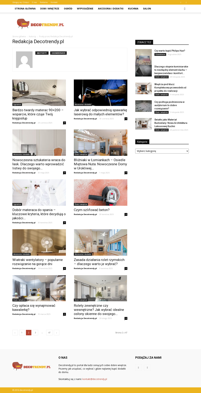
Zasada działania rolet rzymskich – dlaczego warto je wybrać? (99, 262)
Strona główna (25, 8)
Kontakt (54, 2)
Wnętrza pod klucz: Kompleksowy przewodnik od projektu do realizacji (170, 87)
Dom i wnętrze (49, 8)
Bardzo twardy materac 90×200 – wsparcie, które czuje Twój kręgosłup (38, 114)
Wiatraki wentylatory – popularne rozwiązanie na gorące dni (37, 262)
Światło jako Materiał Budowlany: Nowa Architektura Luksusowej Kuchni (170, 123)
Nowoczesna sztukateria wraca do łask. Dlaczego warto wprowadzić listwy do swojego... (38, 164)
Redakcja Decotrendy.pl (24, 122)
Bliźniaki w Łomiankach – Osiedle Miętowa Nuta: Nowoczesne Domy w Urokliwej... (100, 164)
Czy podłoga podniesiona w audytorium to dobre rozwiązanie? (169, 105)
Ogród (68, 8)
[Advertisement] (129, 24)
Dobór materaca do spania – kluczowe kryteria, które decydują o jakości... (39, 214)
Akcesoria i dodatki (110, 8)
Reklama (44, 2)
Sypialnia (17, 104)
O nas (34, 2)
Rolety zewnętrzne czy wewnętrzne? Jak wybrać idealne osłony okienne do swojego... (99, 310)
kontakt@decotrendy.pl (94, 379)
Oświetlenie (160, 54)
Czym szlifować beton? (92, 210)
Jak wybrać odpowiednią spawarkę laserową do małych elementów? (100, 112)
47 (49, 332)
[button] (185, 9)
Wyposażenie (85, 8)
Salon (147, 8)
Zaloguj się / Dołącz (20, 2)
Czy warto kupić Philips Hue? (169, 50)
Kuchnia (133, 8)
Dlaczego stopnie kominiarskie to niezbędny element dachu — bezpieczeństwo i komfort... (171, 70)
